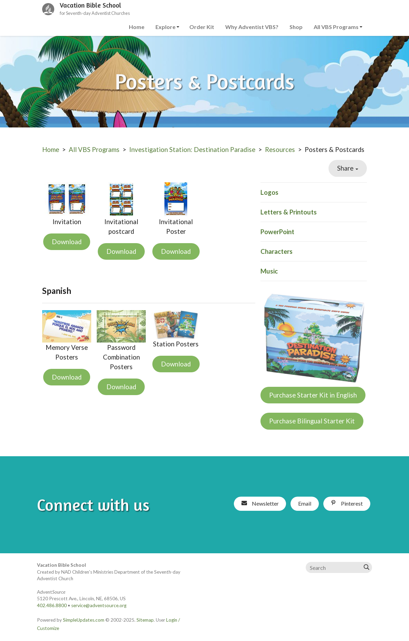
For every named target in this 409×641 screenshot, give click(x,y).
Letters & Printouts (288, 212)
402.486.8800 (52, 605)
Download (67, 242)
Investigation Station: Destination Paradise (192, 149)
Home (136, 26)
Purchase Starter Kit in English (313, 395)
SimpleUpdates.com (83, 620)
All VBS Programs (336, 26)
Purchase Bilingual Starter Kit (312, 421)
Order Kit (201, 26)
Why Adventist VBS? (251, 26)
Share (347, 168)
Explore (165, 26)
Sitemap (145, 620)
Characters (276, 251)
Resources (280, 149)
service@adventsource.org (98, 605)
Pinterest (347, 503)
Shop (296, 26)
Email (304, 503)
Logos (269, 192)
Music (269, 271)
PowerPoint (277, 232)
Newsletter (260, 503)
